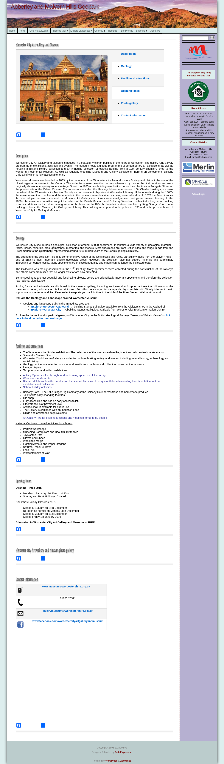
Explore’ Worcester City (46, 309)
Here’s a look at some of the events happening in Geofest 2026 (199, 116)
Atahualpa (125, 761)
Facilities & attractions (135, 78)
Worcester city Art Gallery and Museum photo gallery (45, 550)
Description (128, 53)
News (22, 31)
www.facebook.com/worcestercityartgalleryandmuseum (67, 621)
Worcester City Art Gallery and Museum (37, 44)
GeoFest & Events (38, 31)
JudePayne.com (123, 752)
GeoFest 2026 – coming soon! (199, 122)
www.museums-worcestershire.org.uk (66, 586)
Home (12, 31)
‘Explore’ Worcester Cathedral (50, 306)
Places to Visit (59, 31)
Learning (140, 31)
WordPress (111, 761)
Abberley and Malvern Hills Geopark (55, 6)
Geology (98, 31)
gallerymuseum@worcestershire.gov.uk (68, 610)
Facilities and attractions (29, 346)
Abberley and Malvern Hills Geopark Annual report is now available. (199, 133)
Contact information (134, 115)
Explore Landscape (80, 31)
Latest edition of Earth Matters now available (199, 126)
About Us (155, 31)
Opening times (130, 90)
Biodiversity (127, 31)
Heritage (112, 31)
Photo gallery (129, 103)
